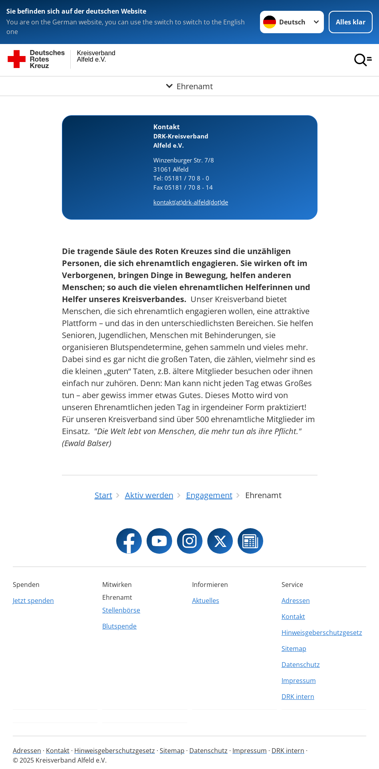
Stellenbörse (121, 610)
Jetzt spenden (33, 600)
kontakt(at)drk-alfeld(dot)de (190, 202)
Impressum (299, 680)
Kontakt (293, 616)
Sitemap (294, 648)
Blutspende (119, 626)
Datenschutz (301, 664)
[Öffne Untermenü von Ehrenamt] (189, 85)
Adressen (296, 600)
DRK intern (298, 696)
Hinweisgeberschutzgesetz (322, 632)
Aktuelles (205, 600)
